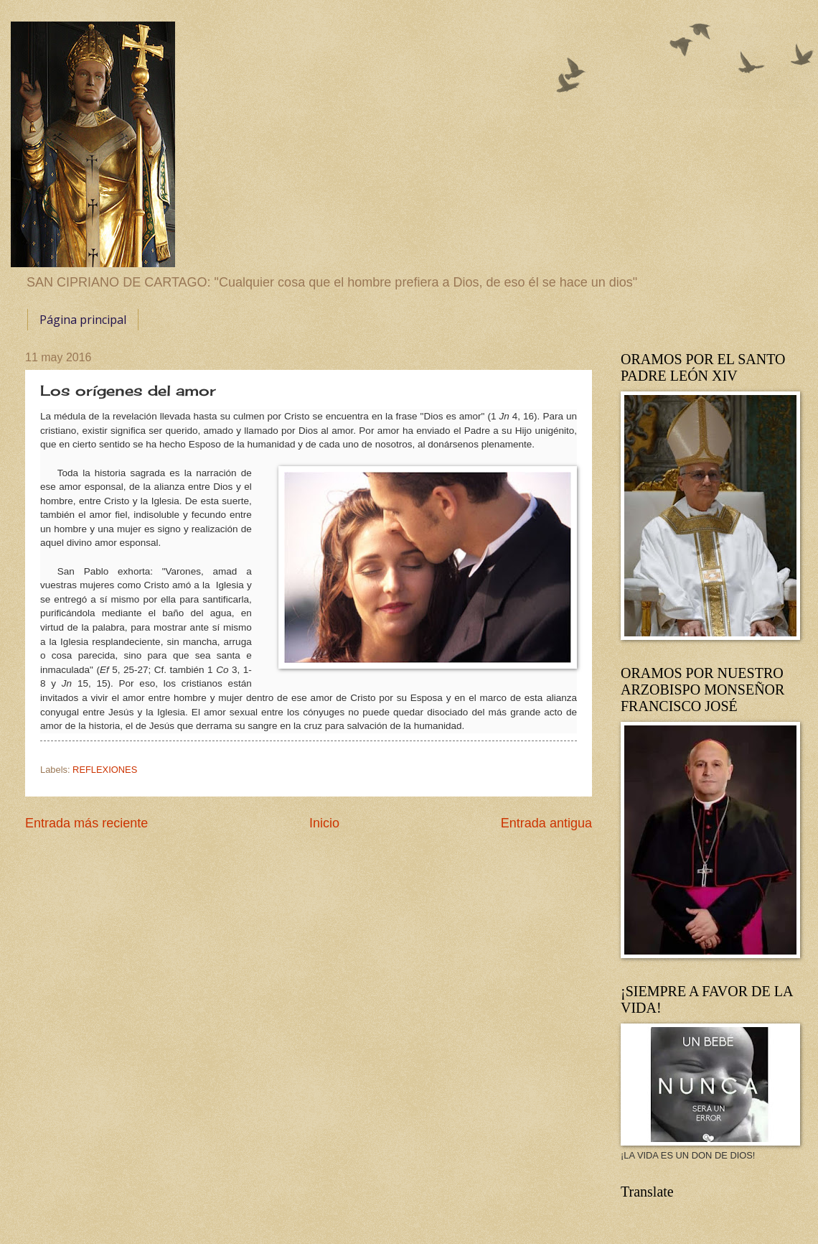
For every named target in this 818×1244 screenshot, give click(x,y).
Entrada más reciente (86, 823)
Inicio (324, 823)
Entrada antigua (546, 823)
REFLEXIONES (104, 769)
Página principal (82, 320)
